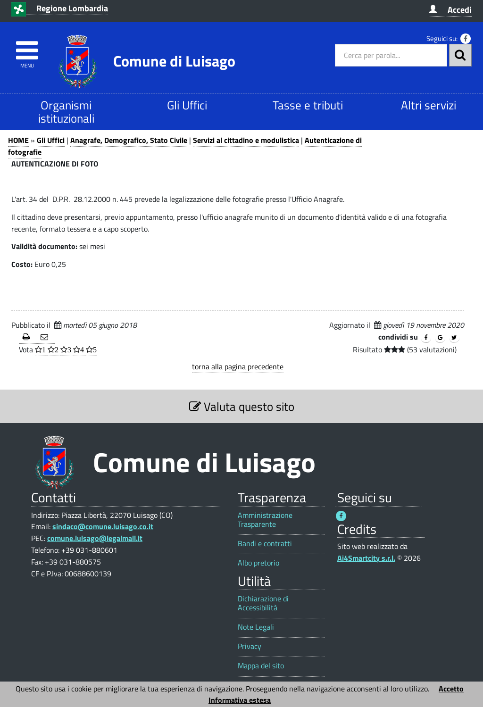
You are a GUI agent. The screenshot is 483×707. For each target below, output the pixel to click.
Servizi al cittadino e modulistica (246, 140)
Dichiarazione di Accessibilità (263, 603)
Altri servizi (428, 105)
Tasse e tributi (308, 105)
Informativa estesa (239, 700)
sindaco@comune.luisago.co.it (102, 526)
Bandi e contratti (265, 543)
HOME (18, 140)
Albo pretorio (258, 562)
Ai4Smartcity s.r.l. (366, 558)
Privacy (249, 646)
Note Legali (256, 627)
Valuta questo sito (241, 406)
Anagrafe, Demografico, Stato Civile (128, 140)
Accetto (451, 688)
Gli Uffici (187, 105)
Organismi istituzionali (66, 111)
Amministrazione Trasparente (265, 520)
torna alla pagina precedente (237, 366)
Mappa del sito (261, 665)
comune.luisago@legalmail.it (94, 538)
